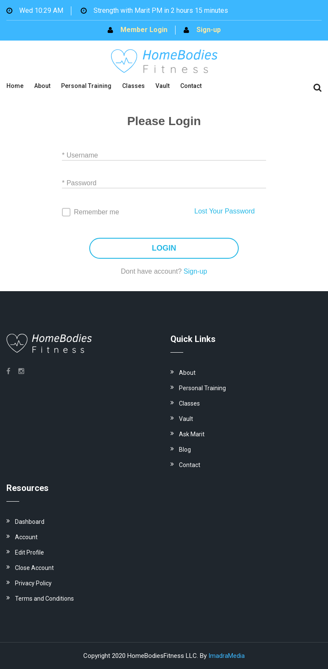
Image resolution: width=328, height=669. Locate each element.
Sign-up (208, 30)
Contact (191, 85)
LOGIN (164, 248)
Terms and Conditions (44, 598)
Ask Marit (192, 434)
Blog (185, 449)
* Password (79, 183)
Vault (162, 85)
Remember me (96, 212)
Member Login (143, 30)
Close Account (34, 567)
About (42, 85)
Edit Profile (29, 552)
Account (26, 537)
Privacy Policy (33, 583)
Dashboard (29, 521)
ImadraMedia (226, 656)
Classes (133, 85)
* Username (80, 155)
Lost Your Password (224, 211)
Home (14, 85)
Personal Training (86, 85)
